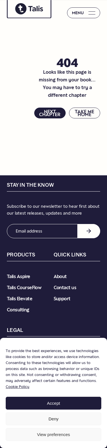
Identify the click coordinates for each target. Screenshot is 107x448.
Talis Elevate (19, 298)
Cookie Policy (17, 386)
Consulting (18, 310)
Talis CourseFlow (24, 287)
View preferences (53, 434)
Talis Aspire (18, 276)
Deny (53, 418)
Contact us (65, 287)
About (60, 276)
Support (62, 298)
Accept (53, 403)
